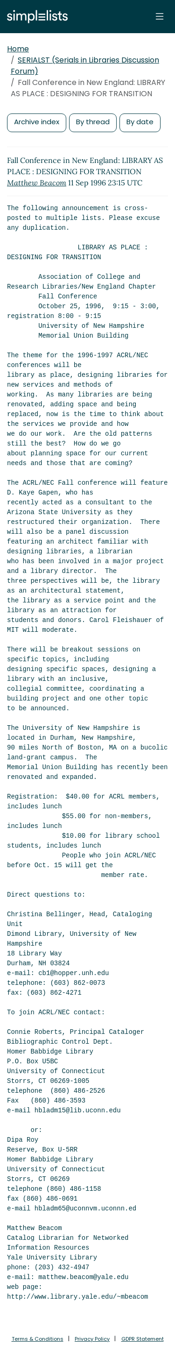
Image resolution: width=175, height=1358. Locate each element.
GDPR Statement (142, 1339)
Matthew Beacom (36, 182)
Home (18, 48)
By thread (93, 122)
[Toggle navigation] (159, 16)
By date (140, 122)
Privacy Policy (92, 1339)
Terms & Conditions (37, 1339)
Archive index (36, 122)
